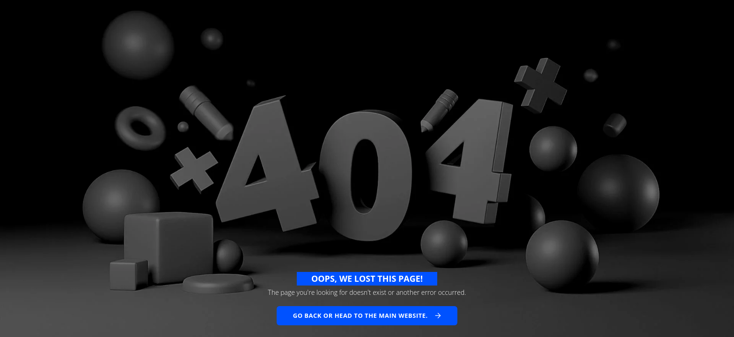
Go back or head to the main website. (360, 315)
